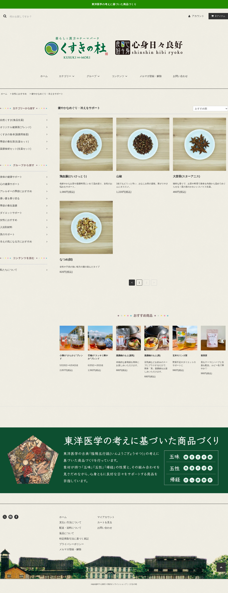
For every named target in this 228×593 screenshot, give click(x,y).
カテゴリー (67, 76)
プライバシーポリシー (71, 544)
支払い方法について (70, 522)
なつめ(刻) (66, 259)
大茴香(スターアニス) (186, 176)
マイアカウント (106, 517)
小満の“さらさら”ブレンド (71, 357)
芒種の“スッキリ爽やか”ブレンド (98, 357)
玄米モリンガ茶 (180, 355)
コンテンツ (120, 76)
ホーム (44, 76)
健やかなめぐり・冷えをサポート (47, 94)
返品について (66, 533)
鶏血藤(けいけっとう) (73, 176)
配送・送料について (70, 527)
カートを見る (104, 522)
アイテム (217, 16)
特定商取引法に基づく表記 (74, 538)
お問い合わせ (180, 76)
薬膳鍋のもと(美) (152, 355)
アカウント (198, 16)
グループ (94, 76)
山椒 (119, 176)
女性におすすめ (19, 94)
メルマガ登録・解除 (151, 76)
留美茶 (204, 355)
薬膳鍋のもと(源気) (125, 355)
